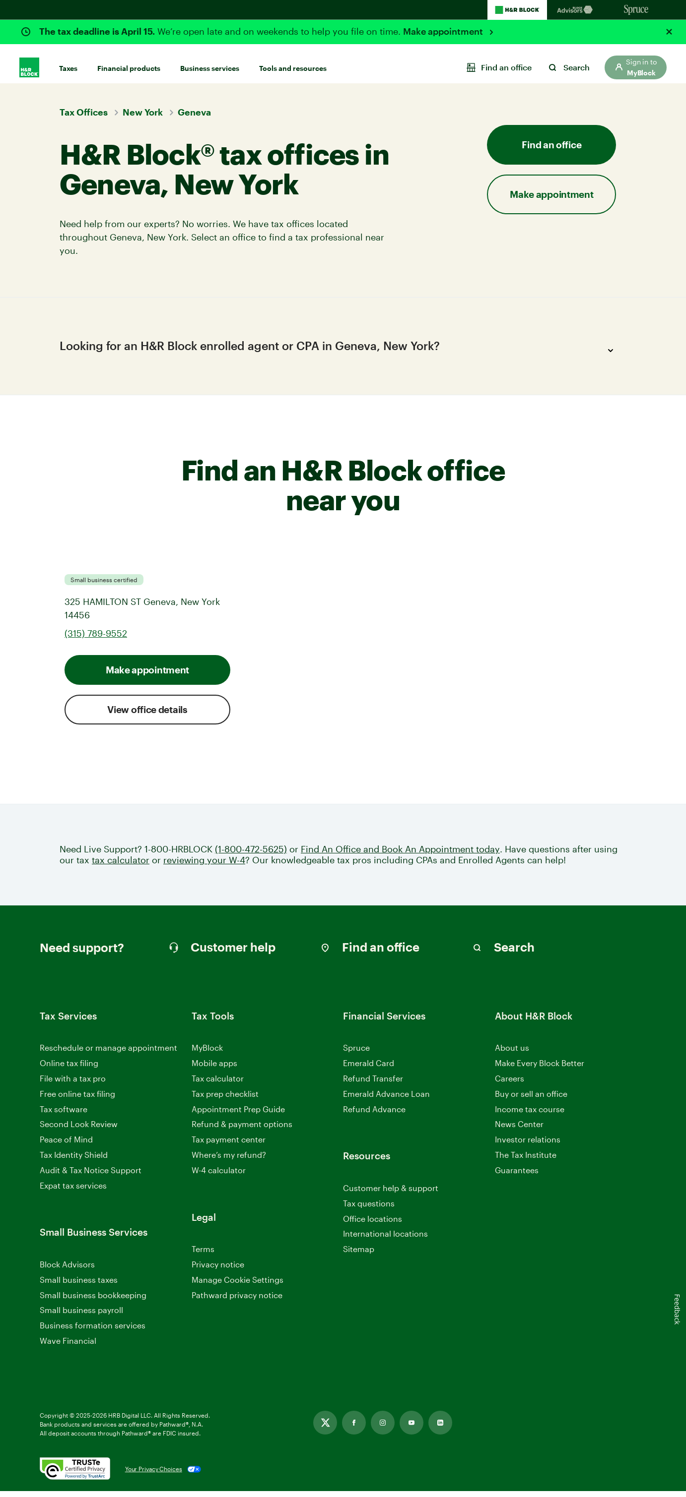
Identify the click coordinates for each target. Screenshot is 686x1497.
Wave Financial (68, 1347)
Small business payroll (81, 1316)
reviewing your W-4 (204, 866)
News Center (519, 1130)
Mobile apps (214, 1069)
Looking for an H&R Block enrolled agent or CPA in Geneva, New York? (339, 350)
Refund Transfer (373, 1084)
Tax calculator (218, 1084)
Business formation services (92, 1331)
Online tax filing (69, 1069)
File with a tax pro (73, 1084)
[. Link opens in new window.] (75, 1475)
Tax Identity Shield (74, 1160)
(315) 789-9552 (96, 639)
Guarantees (517, 1176)
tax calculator (120, 866)
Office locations (372, 1225)
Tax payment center (229, 1145)
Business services (209, 60)
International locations (385, 1240)
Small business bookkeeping (93, 1301)
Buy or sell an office (531, 1099)
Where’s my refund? (229, 1160)
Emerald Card (368, 1069)
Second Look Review (79, 1130)
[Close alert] (669, 32)
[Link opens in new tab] (325, 1428)
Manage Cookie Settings (237, 1285)
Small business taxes (79, 1285)
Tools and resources (293, 60)
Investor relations (527, 1146)
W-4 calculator (219, 1176)
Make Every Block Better (539, 1069)
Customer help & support (390, 1194)
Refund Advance (374, 1115)
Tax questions (369, 1209)
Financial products (128, 60)
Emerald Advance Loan (386, 1099)
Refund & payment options (242, 1130)
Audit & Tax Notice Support (90, 1176)
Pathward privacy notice (237, 1301)
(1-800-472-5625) (251, 855)
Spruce (356, 1054)
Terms (203, 1254)
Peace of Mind (66, 1145)
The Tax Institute (525, 1161)
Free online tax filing (77, 1099)
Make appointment (444, 31)
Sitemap (358, 1255)
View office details (147, 715)
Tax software (63, 1115)
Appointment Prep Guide (238, 1115)
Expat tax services (73, 1192)
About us (512, 1054)
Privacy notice (218, 1270)
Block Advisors (67, 1270)
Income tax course (529, 1115)
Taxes (68, 60)
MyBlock (207, 1054)
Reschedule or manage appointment (108, 1054)
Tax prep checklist (225, 1099)
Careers (509, 1084)
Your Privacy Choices (153, 1475)
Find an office (551, 144)
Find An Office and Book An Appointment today (400, 855)
